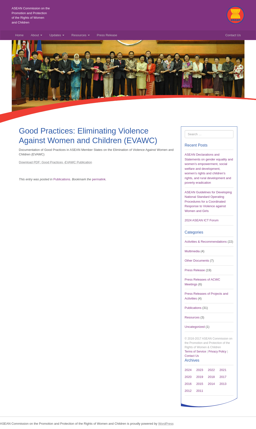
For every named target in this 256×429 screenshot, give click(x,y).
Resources (80, 35)
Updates (56, 35)
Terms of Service (195, 351)
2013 (223, 384)
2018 (211, 377)
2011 (199, 391)
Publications (193, 308)
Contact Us (233, 35)
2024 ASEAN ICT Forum (202, 220)
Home (19, 35)
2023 (199, 370)
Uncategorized (195, 327)
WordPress (165, 423)
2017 (223, 377)
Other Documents (197, 260)
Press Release (107, 35)
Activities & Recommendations (206, 241)
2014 (211, 384)
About (36, 35)
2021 (223, 370)
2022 (211, 370)
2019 (199, 377)
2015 (199, 384)
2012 (188, 391)
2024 (188, 370)
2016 (188, 384)
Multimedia (192, 251)
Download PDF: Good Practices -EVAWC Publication (55, 162)
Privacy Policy (217, 351)
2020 (188, 377)
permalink (98, 179)
